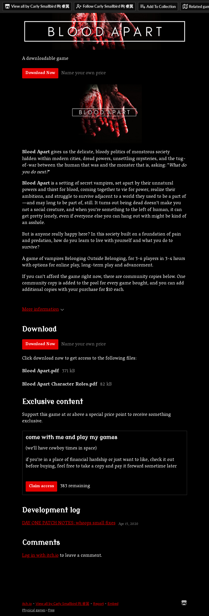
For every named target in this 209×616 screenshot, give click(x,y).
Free (51, 610)
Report (98, 603)
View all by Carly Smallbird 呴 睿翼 (62, 603)
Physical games (33, 610)
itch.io (27, 603)
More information (43, 309)
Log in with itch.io (40, 555)
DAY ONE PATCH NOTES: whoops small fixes (69, 523)
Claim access (41, 486)
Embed (113, 603)
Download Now (40, 73)
